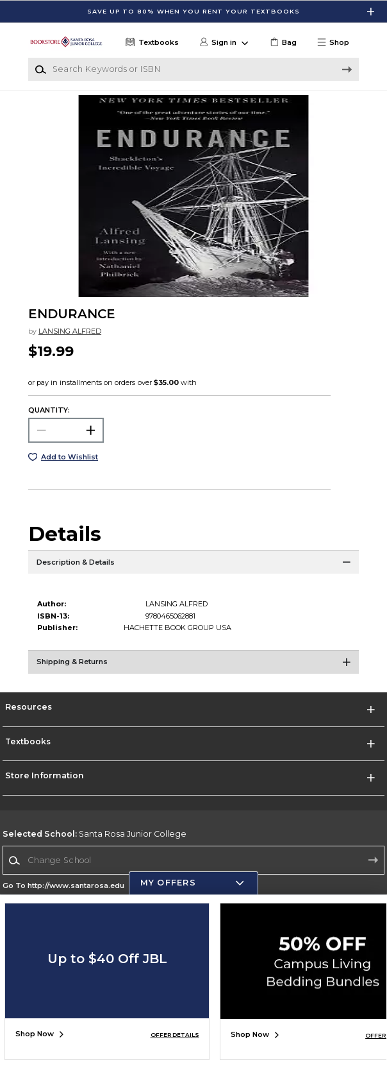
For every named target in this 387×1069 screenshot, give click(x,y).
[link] (282, 42)
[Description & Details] (193, 566)
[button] (337, 42)
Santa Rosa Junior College (94, 834)
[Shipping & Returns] (193, 666)
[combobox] (193, 860)
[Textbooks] (151, 42)
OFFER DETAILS (175, 1034)
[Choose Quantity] (66, 430)
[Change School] (193, 860)
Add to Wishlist (69, 456)
